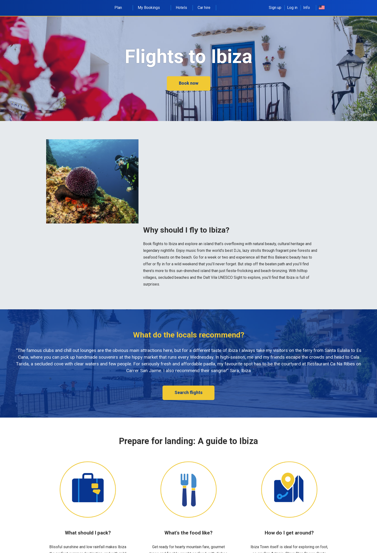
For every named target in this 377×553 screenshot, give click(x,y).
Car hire (204, 7)
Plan (120, 7)
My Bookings (151, 7)
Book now (188, 83)
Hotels (181, 7)
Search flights (188, 392)
